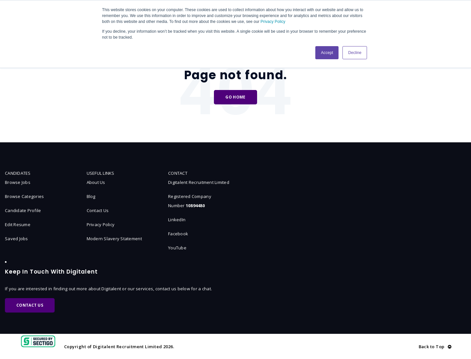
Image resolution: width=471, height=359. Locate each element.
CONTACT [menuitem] (177, 173)
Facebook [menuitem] (178, 234)
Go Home (235, 97)
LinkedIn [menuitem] (176, 220)
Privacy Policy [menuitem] (101, 224)
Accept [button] (327, 52)
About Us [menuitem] (96, 182)
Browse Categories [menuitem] (24, 196)
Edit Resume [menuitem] (17, 224)
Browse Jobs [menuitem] (17, 182)
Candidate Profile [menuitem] (23, 210)
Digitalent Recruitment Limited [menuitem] (198, 182)
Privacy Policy (273, 21)
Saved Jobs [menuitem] (16, 239)
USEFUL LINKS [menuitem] (100, 173)
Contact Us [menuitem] (98, 210)
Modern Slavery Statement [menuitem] (114, 239)
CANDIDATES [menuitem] (18, 173)
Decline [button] (354, 52)
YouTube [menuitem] (177, 248)
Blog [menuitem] (91, 196)
